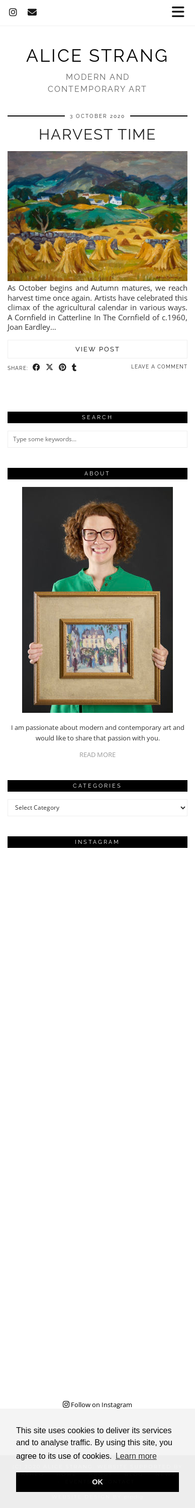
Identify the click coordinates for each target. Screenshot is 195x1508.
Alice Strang (97, 55)
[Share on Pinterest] (62, 367)
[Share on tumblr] (74, 367)
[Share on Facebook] (36, 367)
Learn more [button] (136, 1456)
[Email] (32, 12)
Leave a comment (159, 366)
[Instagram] (13, 12)
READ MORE (97, 754)
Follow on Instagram (97, 1404)
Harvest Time (97, 134)
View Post (97, 349)
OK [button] (97, 1482)
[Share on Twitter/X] (49, 367)
